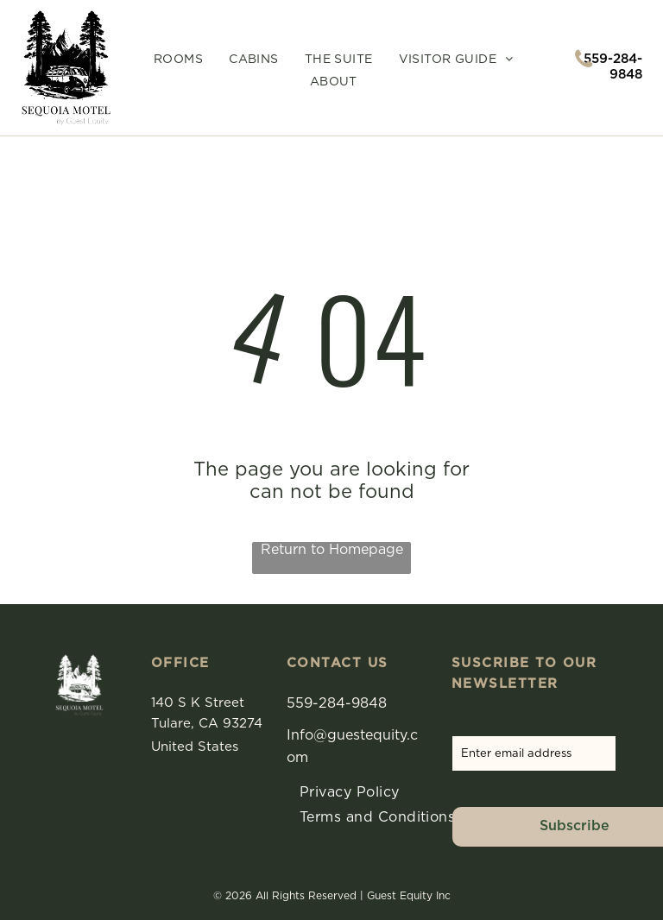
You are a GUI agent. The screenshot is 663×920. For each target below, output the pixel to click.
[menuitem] (178, 60)
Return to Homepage (332, 550)
